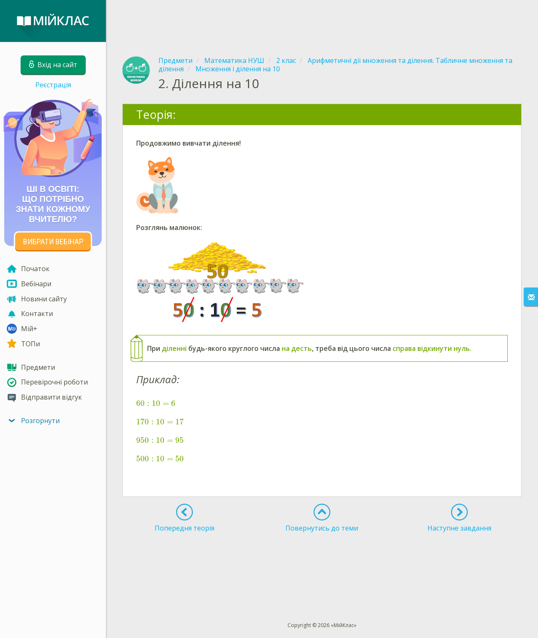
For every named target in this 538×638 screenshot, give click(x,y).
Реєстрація (53, 85)
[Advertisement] (322, 21)
